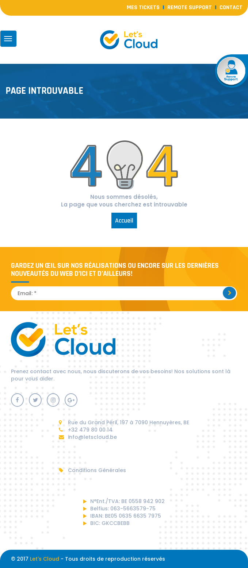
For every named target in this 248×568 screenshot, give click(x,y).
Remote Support (189, 7)
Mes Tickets (143, 7)
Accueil (124, 220)
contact (231, 7)
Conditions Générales (92, 470)
